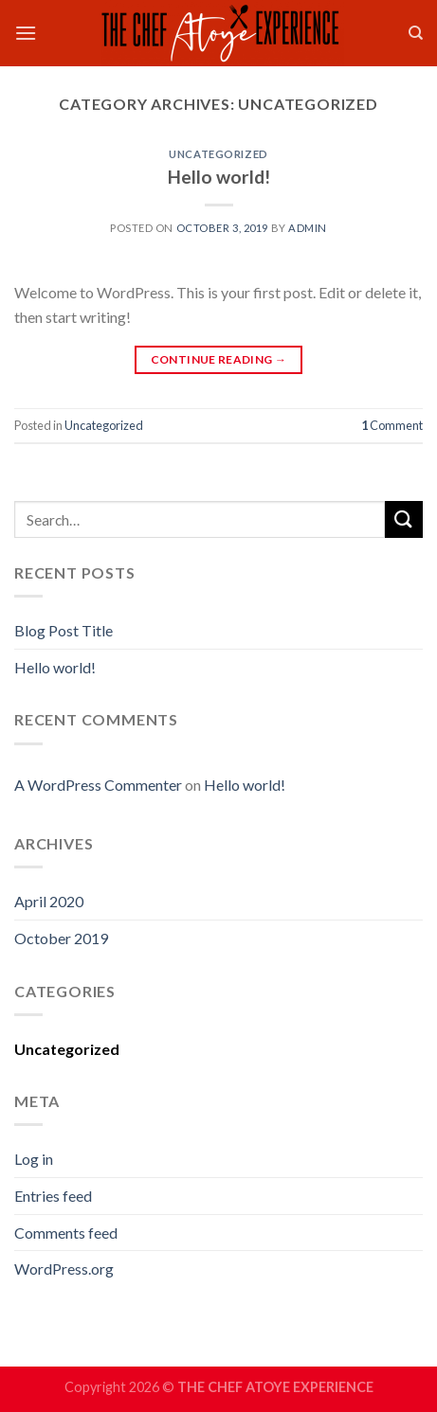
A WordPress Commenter (98, 785)
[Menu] (25, 32)
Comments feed (66, 1233)
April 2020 (48, 901)
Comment (392, 425)
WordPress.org (64, 1269)
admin (307, 228)
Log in (33, 1159)
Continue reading (219, 359)
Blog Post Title (63, 630)
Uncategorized (218, 154)
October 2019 (61, 938)
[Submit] (404, 519)
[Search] (416, 33)
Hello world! (219, 177)
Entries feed (53, 1196)
